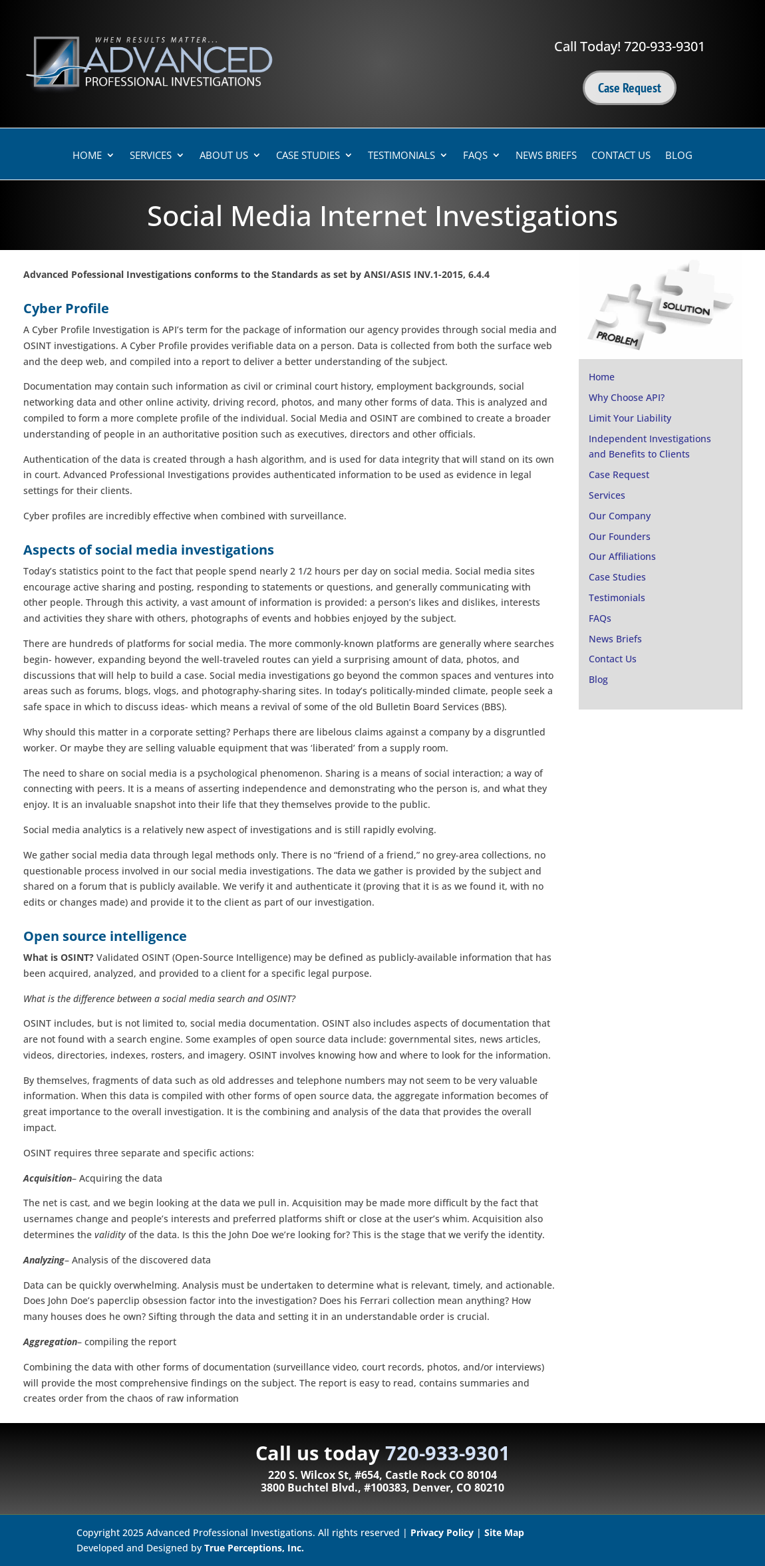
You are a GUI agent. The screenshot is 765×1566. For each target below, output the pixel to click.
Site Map (504, 1532)
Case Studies (308, 156)
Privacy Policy (442, 1532)
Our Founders (620, 536)
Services (151, 156)
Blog (678, 156)
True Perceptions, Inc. (254, 1547)
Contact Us (621, 156)
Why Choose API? (627, 397)
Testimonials (401, 156)
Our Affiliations (622, 556)
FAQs (475, 156)
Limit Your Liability (630, 418)
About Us (224, 156)
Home (87, 156)
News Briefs (546, 156)
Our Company (620, 515)
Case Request (629, 87)
